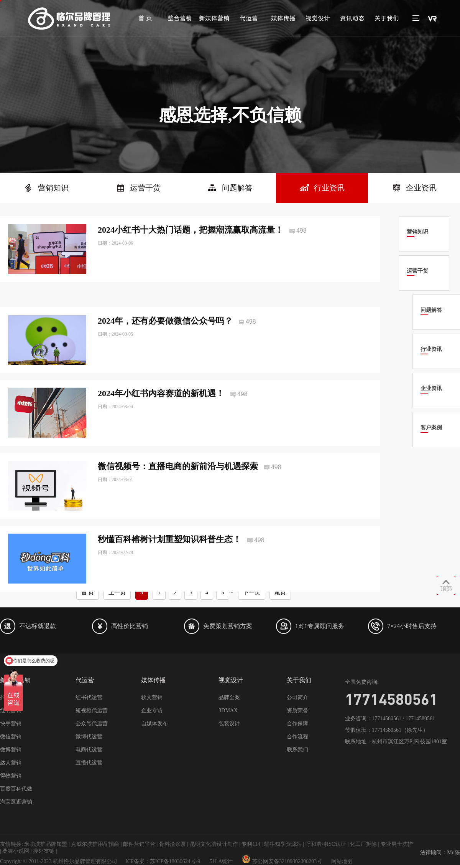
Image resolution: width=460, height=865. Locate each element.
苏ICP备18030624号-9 (175, 861)
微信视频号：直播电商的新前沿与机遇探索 (178, 480)
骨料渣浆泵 (172, 844)
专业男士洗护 (397, 844)
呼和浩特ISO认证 (326, 844)
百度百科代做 (16, 789)
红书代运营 (89, 697)
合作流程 (297, 736)
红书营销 (10, 710)
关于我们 (387, 18)
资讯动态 (352, 18)
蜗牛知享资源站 (283, 844)
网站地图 (342, 861)
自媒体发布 (154, 723)
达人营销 (10, 763)
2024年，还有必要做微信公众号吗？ (165, 334)
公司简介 (297, 697)
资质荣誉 (297, 710)
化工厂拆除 (363, 844)
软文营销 (152, 697)
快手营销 (10, 723)
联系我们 (297, 750)
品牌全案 (229, 697)
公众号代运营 (92, 723)
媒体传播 (283, 18)
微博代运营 (89, 736)
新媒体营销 (214, 18)
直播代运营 (89, 763)
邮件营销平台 (139, 844)
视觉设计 (318, 18)
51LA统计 (221, 861)
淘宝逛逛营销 (16, 802)
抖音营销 (10, 697)
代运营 (249, 18)
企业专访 (152, 710)
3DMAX (228, 710)
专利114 (251, 844)
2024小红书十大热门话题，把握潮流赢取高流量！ (190, 230)
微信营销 (10, 736)
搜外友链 (43, 851)
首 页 (145, 18)
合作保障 (297, 723)
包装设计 (229, 723)
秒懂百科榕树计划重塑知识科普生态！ (169, 553)
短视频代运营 (92, 710)
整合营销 (180, 18)
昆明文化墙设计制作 (214, 844)
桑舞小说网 (15, 851)
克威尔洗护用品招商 (95, 844)
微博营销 (10, 750)
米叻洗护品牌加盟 (45, 844)
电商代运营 (89, 750)
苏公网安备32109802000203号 (282, 861)
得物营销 (10, 776)
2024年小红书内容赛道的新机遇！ (161, 407)
